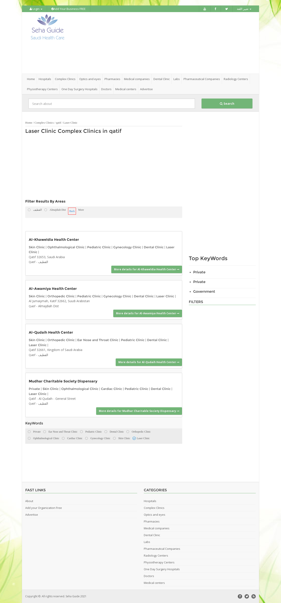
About (29, 501)
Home (31, 79)
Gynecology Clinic (127, 247)
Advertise (146, 89)
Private (34, 389)
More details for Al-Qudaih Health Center (148, 362)
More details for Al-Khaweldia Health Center (146, 269)
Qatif (32, 262)
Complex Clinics (44, 122)
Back (72, 211)
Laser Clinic (70, 122)
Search (227, 103)
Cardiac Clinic (111, 389)
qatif (58, 122)
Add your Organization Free (43, 508)
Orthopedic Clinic (61, 296)
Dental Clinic (154, 247)
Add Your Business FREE (68, 9)
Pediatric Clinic (99, 247)
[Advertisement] (165, 43)
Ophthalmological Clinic (66, 247)
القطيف (43, 262)
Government (204, 291)
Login (36, 9)
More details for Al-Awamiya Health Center (147, 313)
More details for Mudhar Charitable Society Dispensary (139, 411)
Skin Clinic (37, 247)
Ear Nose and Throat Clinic (97, 340)
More (81, 209)
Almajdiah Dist (48, 306)
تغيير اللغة (244, 9)
